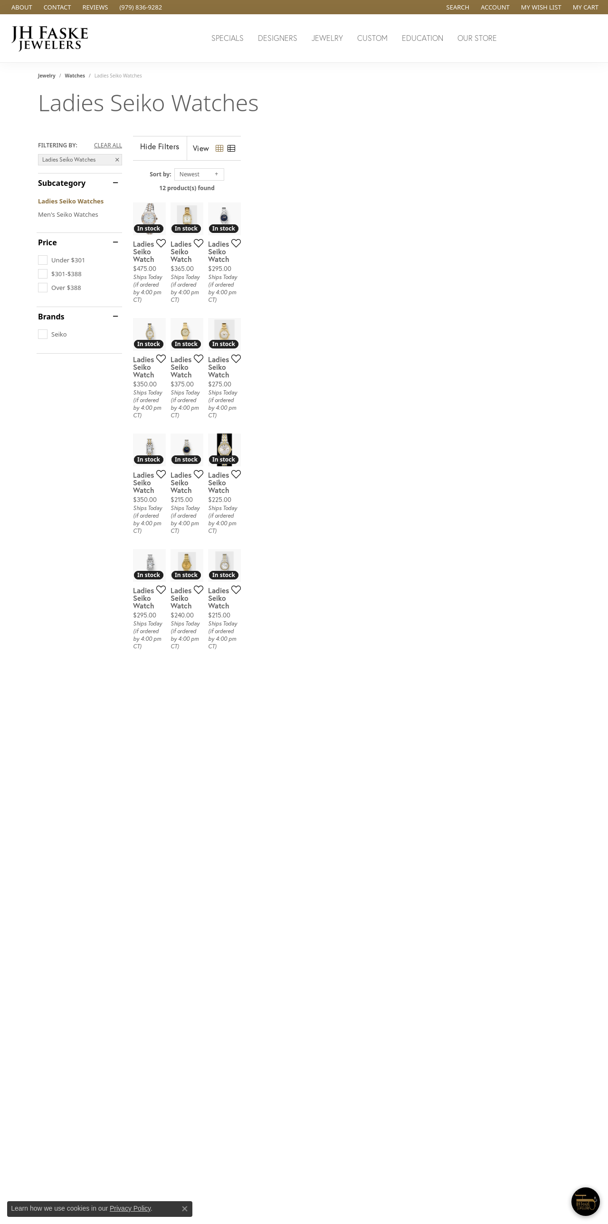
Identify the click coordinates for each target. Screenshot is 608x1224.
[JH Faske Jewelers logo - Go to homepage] (52, 38)
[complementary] (539, 1171)
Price (47, 242)
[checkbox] (61, 260)
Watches (75, 75)
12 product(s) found (351, 188)
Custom (372, 38)
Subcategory (62, 183)
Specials (227, 38)
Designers (277, 38)
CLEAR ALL (108, 145)
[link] (21, 7)
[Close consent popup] (185, 1209)
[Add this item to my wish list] (268, 352)
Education (422, 38)
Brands (51, 316)
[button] (457, 7)
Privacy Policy (130, 1208)
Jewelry (327, 38)
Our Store (477, 38)
